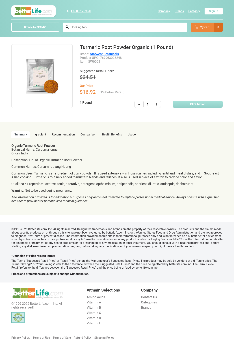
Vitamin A (94, 302)
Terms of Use (41, 337)
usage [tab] (132, 134)
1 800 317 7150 (78, 11)
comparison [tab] (88, 134)
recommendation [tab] (63, 134)
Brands (179, 11)
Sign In (213, 11)
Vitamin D (94, 318)
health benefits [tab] (112, 134)
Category (194, 11)
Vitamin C (94, 313)
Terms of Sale (62, 337)
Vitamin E (94, 323)
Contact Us (149, 297)
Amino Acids (96, 297)
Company (164, 11)
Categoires (149, 302)
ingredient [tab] (39, 134)
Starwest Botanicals (104, 54)
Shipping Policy (104, 337)
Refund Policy (83, 337)
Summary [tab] (20, 134)
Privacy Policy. (20, 337)
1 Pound (86, 102)
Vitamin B (94, 307)
